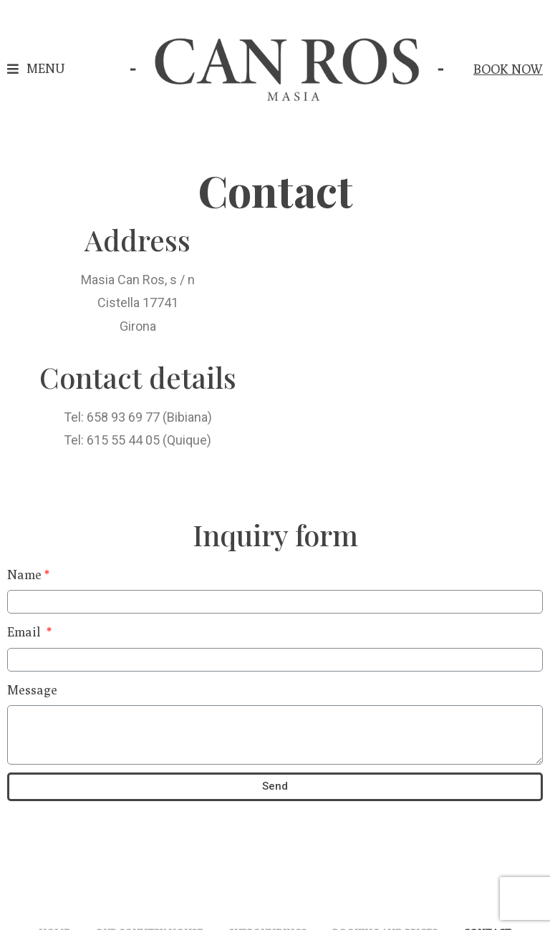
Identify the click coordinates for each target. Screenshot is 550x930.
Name (24, 574)
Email (25, 631)
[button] (35, 69)
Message (32, 689)
